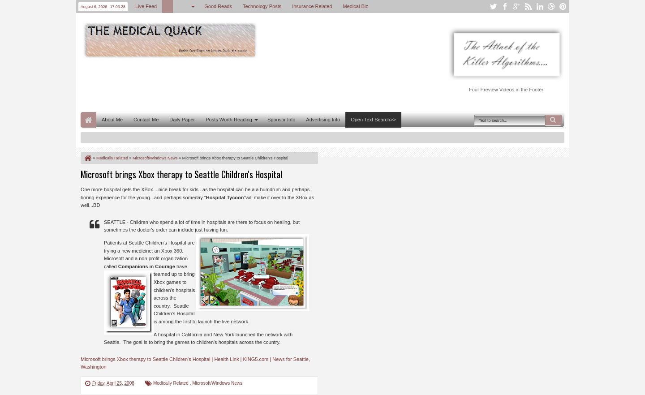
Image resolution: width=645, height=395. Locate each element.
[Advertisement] (244, 84)
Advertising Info (323, 119)
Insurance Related (312, 6)
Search (553, 120)
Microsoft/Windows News (217, 383)
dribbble (551, 6)
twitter (493, 6)
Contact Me (146, 119)
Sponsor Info (281, 119)
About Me (112, 119)
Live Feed (146, 6)
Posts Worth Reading (229, 119)
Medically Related (171, 383)
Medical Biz (355, 6)
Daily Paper (182, 119)
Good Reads (218, 6)
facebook (505, 6)
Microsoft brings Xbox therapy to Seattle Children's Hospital (181, 174)
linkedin (540, 6)
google (516, 6)
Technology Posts (262, 6)
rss (528, 6)
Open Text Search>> (373, 119)
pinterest (563, 6)
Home (88, 120)
